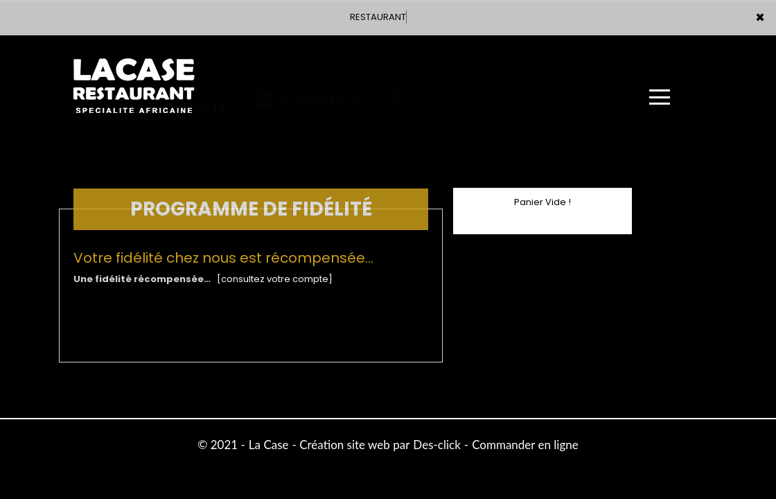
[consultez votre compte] (275, 279)
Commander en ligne (525, 444)
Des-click (436, 444)
